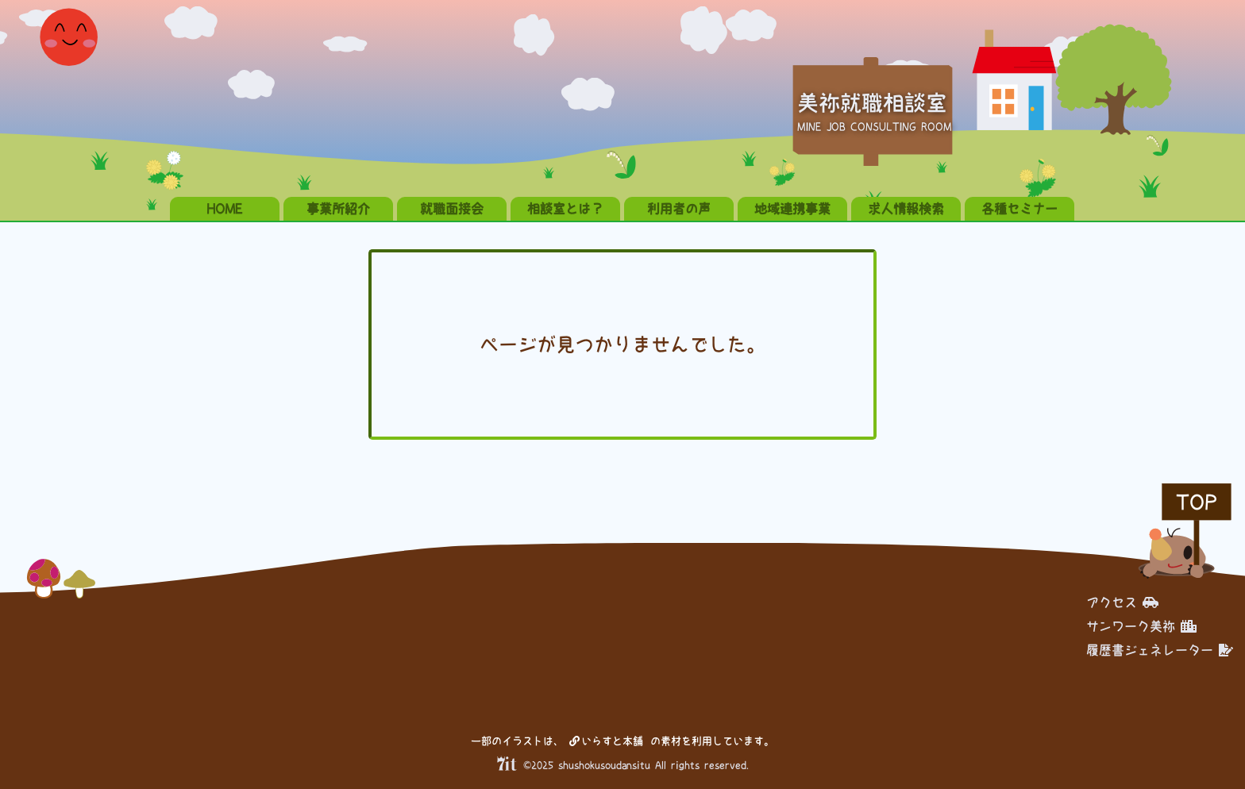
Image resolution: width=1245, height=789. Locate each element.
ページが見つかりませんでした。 (622, 344)
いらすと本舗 (606, 741)
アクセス (1122, 602)
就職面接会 (452, 208)
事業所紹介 (338, 208)
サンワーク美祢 (1141, 626)
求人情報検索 (906, 208)
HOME (224, 208)
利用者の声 (679, 208)
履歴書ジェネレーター (1159, 650)
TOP (1196, 502)
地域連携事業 (792, 208)
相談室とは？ (565, 208)
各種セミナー (1019, 208)
